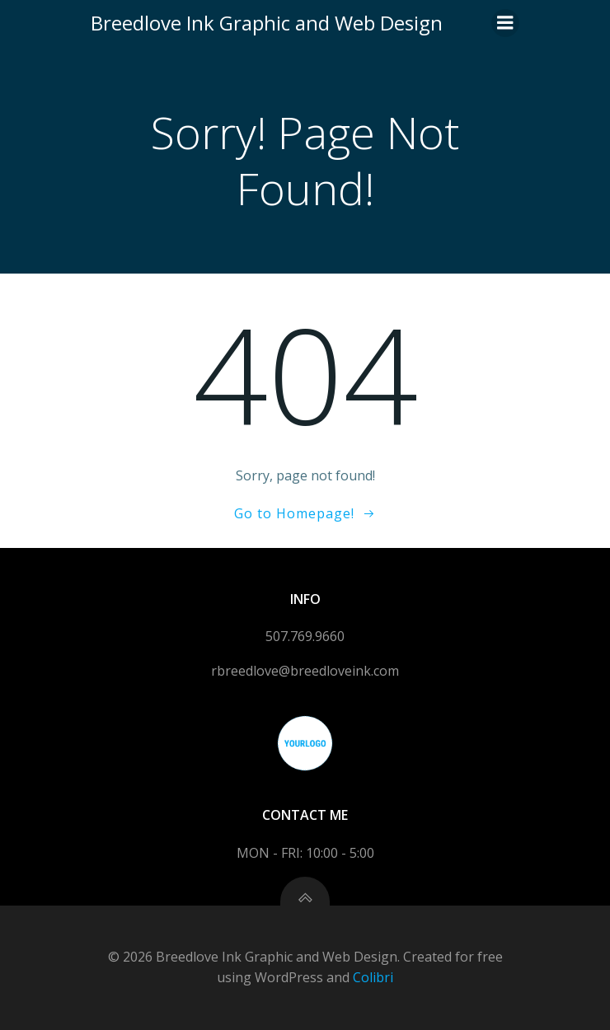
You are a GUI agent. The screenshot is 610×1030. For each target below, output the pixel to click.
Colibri (373, 977)
